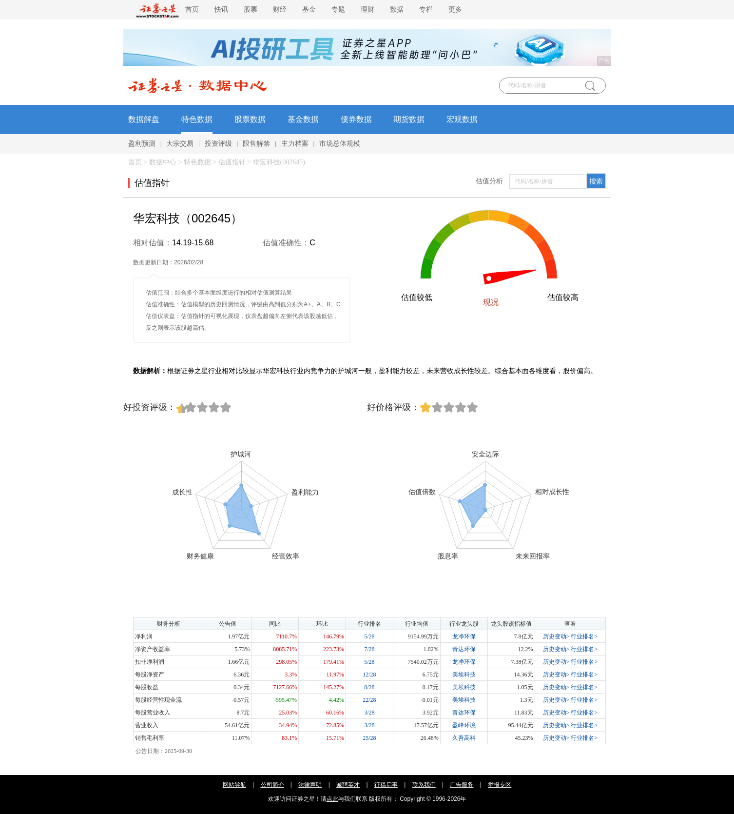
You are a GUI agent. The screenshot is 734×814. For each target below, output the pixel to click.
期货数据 (409, 119)
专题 (338, 9)
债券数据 (356, 119)
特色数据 (196, 119)
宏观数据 (462, 119)
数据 (397, 9)
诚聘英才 (348, 784)
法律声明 (310, 784)
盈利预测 (141, 143)
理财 (367, 9)
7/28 (369, 649)
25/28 (369, 738)
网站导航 (234, 784)
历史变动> (556, 636)
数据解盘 (143, 119)
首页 (192, 9)
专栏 (426, 9)
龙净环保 (464, 636)
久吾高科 (464, 738)
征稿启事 (386, 784)
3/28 (369, 712)
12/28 (369, 674)
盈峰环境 (464, 725)
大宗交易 (179, 143)
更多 (455, 9)
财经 (280, 9)
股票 (250, 9)
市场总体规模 (339, 143)
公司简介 (272, 784)
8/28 (369, 687)
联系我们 (424, 784)
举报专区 (499, 784)
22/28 (369, 699)
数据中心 (162, 162)
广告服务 (461, 784)
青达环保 (464, 649)
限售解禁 (256, 143)
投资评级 (218, 143)
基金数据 (303, 119)
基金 (309, 9)
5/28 (369, 636)
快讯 (221, 9)
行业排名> (584, 636)
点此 (332, 798)
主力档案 (295, 143)
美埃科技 (464, 674)
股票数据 (250, 119)
